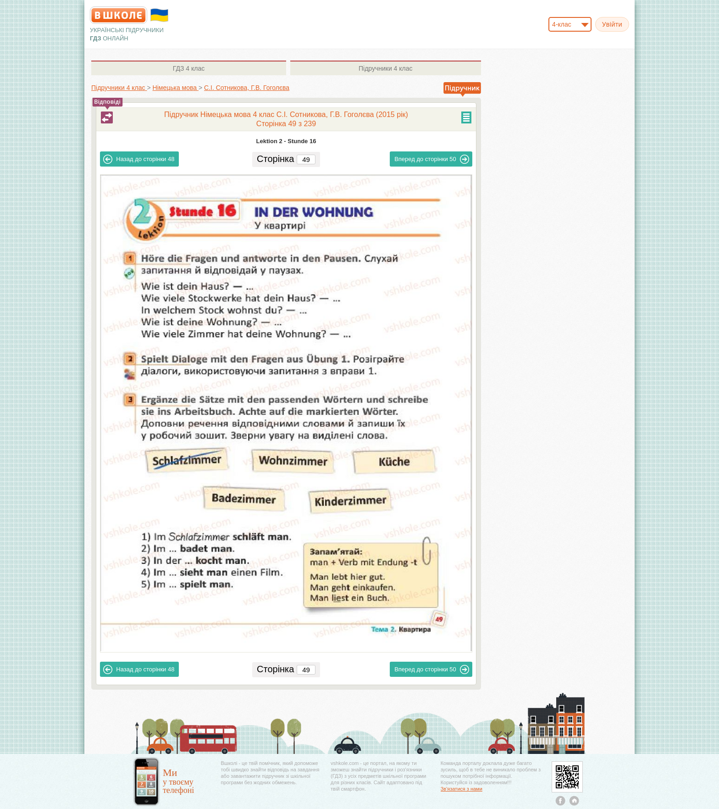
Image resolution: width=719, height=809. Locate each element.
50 (431, 159)
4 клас (189, 68)
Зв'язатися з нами (461, 789)
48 (138, 159)
